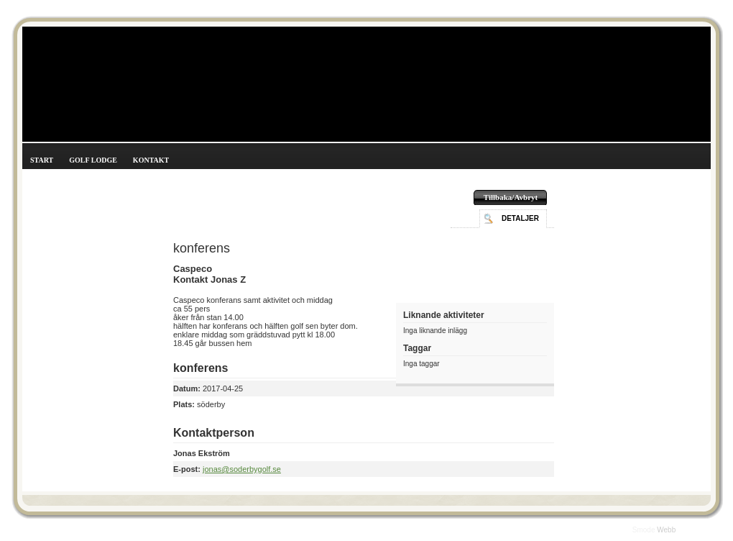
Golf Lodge (93, 160)
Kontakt (151, 160)
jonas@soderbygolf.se (242, 469)
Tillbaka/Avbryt (511, 197)
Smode (644, 530)
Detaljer (520, 218)
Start (41, 160)
